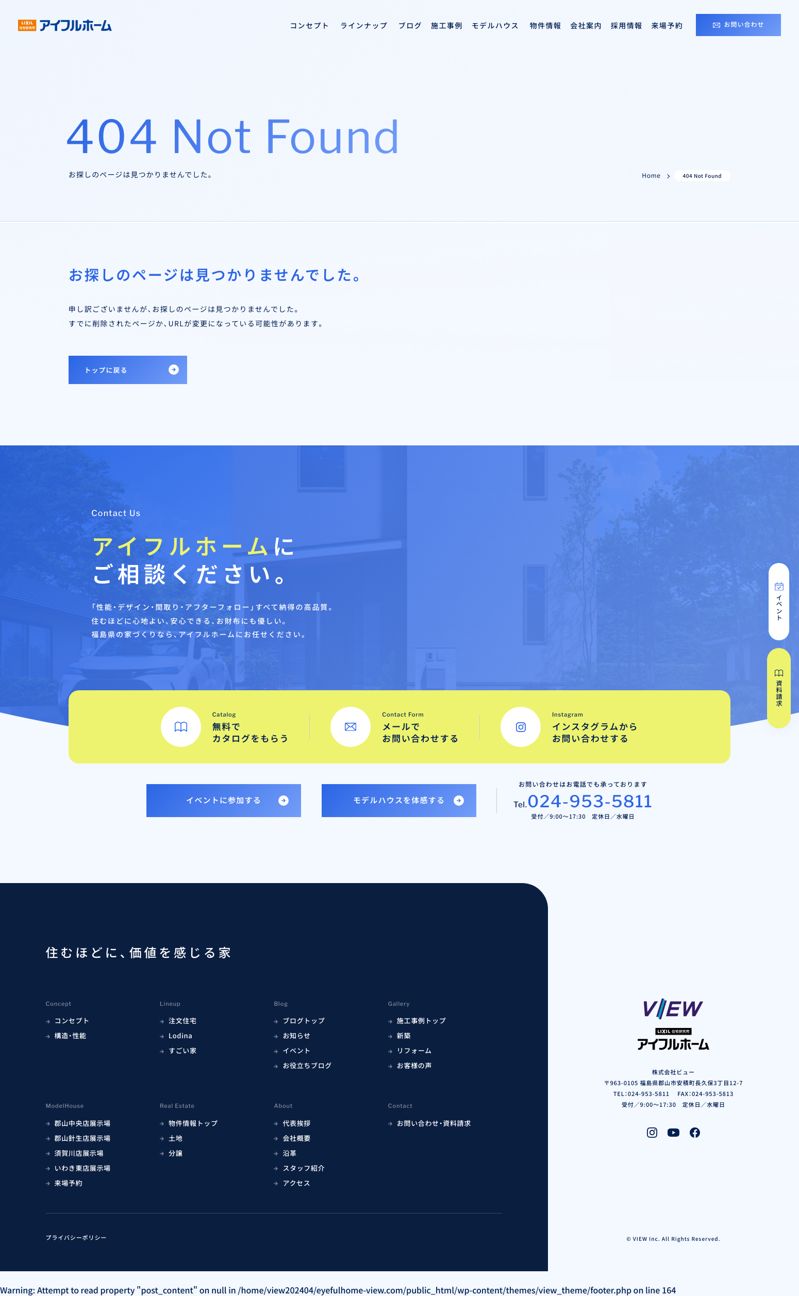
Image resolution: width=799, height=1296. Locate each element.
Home (651, 176)
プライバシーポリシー (76, 1238)
